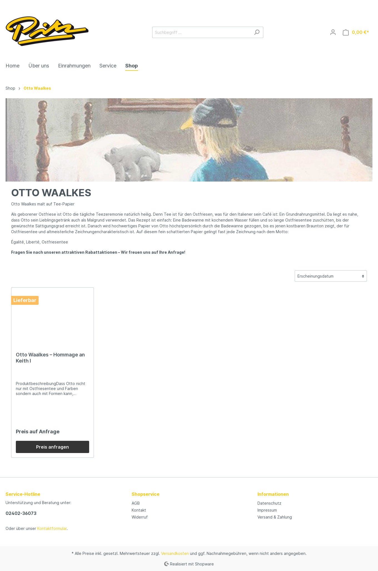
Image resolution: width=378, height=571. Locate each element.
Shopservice (145, 494)
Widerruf (140, 517)
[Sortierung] (331, 276)
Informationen (273, 494)
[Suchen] (256, 32)
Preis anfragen (52, 447)
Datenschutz (269, 503)
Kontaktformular (52, 528)
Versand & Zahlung (274, 517)
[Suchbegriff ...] (201, 32)
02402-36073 (21, 513)
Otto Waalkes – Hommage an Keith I (50, 358)
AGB (136, 503)
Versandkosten (175, 553)
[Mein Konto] (333, 32)
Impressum (267, 510)
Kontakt (139, 510)
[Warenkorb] (355, 32)
